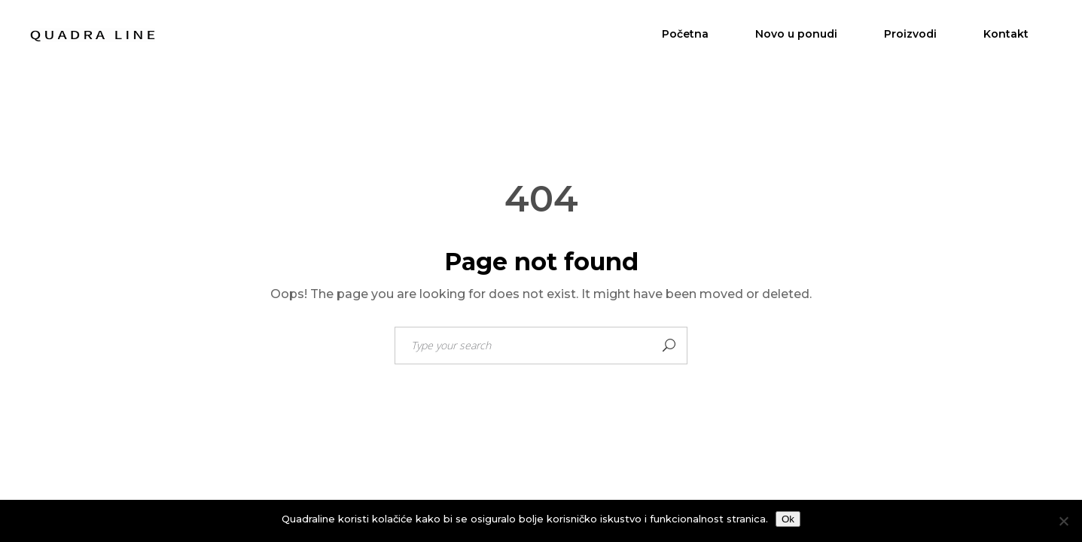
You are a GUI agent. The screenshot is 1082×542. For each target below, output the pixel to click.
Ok (788, 519)
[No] (1063, 520)
